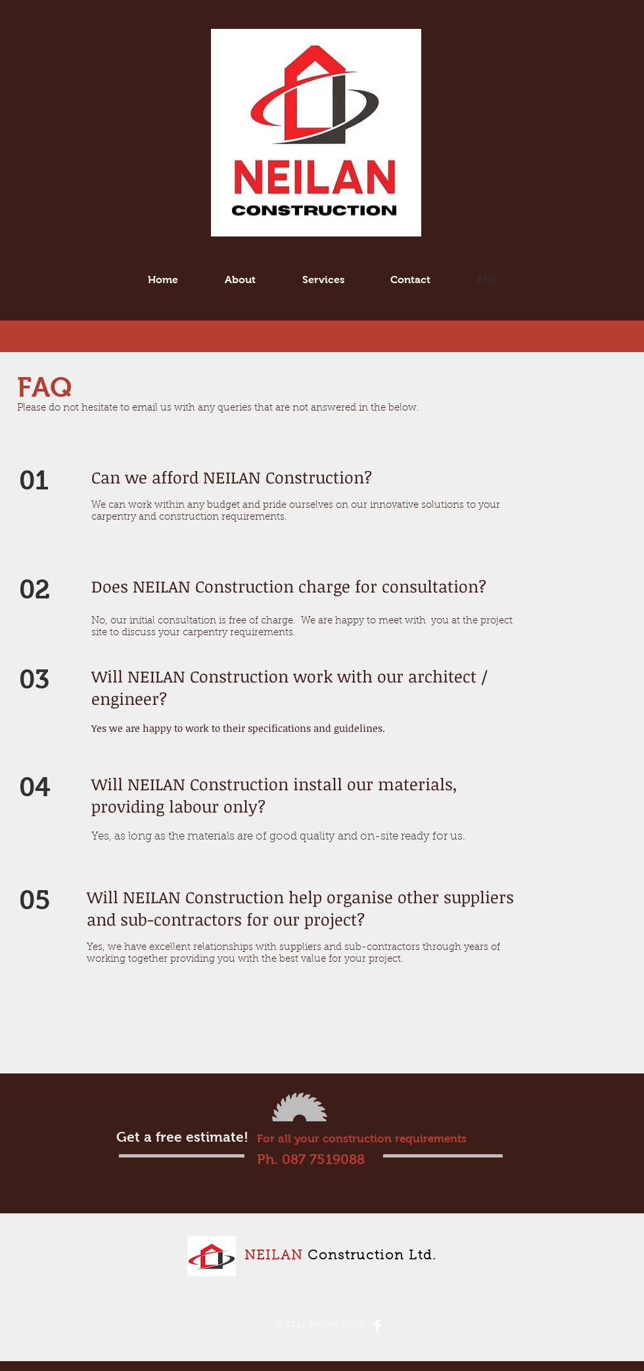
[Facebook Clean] (377, 1325)
